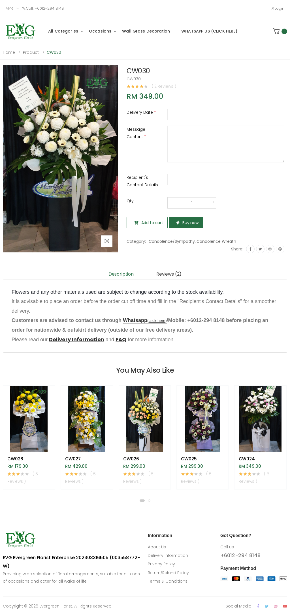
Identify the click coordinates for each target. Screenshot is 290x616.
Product (31, 52)
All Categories (63, 31)
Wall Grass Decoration (146, 31)
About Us (157, 547)
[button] (279, 31)
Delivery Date (141, 112)
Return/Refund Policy (168, 573)
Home (9, 52)
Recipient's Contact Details (142, 181)
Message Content (136, 132)
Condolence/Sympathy (172, 241)
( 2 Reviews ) (164, 86)
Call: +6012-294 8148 (43, 8)
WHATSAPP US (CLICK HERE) (209, 31)
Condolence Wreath (216, 241)
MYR (9, 8)
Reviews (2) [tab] (169, 274)
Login (277, 8)
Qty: (131, 201)
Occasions (100, 31)
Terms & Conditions (167, 581)
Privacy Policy (161, 564)
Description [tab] (121, 274)
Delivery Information (168, 555)
